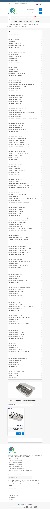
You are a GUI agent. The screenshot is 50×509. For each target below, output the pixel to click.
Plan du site (10, 499)
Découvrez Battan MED (13, 5)
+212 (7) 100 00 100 (14, 458)
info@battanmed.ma (18, 466)
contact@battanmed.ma (17, 464)
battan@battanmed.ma (17, 462)
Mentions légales (11, 491)
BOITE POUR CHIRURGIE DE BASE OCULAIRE (29, 24)
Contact (38, 21)
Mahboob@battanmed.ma (19, 468)
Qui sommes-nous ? (12, 488)
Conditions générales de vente (14, 490)
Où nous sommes (23, 3)
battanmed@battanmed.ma (17, 460)
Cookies (10, 493)
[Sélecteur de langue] (39, 4)
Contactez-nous (22, 5)
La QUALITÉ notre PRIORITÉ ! (14, 495)
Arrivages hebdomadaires (13, 3)
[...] (29, 456)
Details (19, 433)
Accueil (15, 17)
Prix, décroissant (11, 404)
